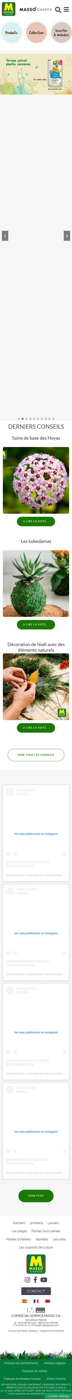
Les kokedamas (36, 541)
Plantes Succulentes (45, 1231)
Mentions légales (54, 1363)
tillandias (42, 1239)
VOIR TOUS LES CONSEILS (35, 755)
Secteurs (33, 1331)
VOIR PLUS (36, 1195)
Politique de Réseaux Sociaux (22, 1378)
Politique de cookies (34, 1371)
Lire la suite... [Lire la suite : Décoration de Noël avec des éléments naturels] (36, 727)
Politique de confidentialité (21, 1363)
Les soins (59, 1239)
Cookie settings (58, 1396)
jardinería (36, 1223)
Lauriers (53, 1223)
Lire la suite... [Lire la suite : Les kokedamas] (36, 624)
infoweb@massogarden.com (45, 1325)
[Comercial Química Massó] (27, 9)
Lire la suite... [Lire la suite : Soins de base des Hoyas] (36, 521)
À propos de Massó (17, 1331)
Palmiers (19, 1223)
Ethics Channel (56, 1378)
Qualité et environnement (52, 1331)
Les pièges (19, 1231)
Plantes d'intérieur (18, 1239)
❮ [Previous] (5, 236)
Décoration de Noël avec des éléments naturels (36, 647)
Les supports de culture (36, 1247)
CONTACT (36, 1291)
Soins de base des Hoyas (36, 438)
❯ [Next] (67, 236)
